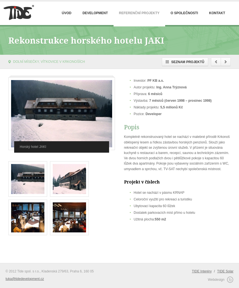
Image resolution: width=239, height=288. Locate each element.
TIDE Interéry (202, 271)
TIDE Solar (225, 271)
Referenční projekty (139, 13)
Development (95, 13)
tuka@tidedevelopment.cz (25, 279)
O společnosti (184, 13)
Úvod (66, 13)
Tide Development (18, 13)
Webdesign (220, 279)
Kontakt (217, 13)
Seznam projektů (185, 62)
